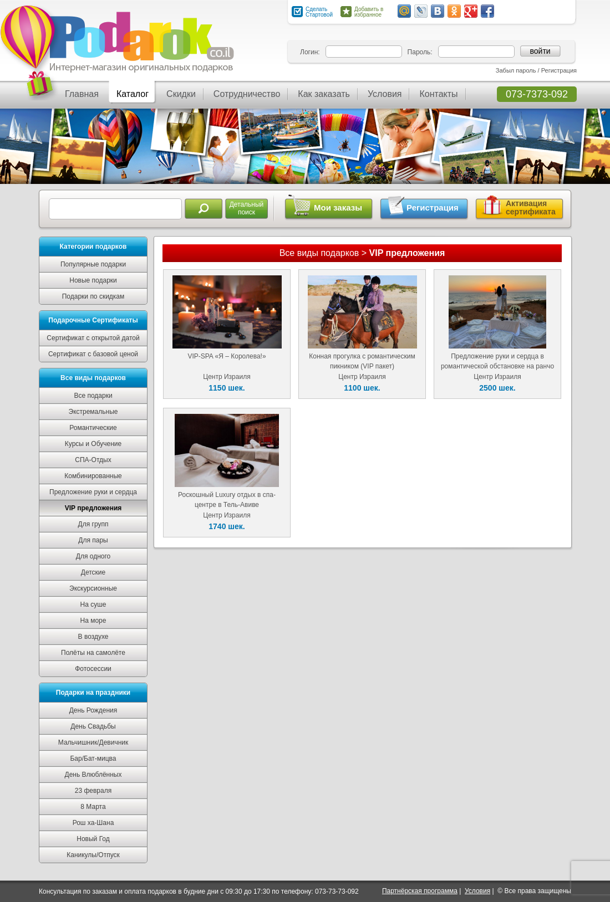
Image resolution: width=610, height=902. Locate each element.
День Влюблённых (93, 774)
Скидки (181, 94)
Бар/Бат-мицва (93, 758)
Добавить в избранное (368, 12)
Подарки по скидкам (93, 296)
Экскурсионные (93, 588)
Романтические (92, 428)
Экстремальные (93, 412)
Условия (385, 94)
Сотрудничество (247, 94)
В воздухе (93, 636)
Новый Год (93, 839)
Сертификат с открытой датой (93, 338)
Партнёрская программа (420, 891)
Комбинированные (93, 476)
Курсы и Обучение (93, 444)
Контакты (438, 94)
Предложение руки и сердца (93, 492)
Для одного (93, 556)
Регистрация (559, 70)
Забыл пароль (516, 70)
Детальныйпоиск (247, 208)
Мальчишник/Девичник (93, 742)
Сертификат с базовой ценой (93, 354)
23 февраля (93, 791)
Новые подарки (93, 280)
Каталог (132, 94)
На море (93, 620)
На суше (93, 604)
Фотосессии (93, 669)
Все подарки (93, 395)
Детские (93, 572)
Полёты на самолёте (93, 653)
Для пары (93, 540)
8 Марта (92, 807)
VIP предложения (93, 508)
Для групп (93, 524)
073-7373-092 (537, 94)
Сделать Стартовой (319, 12)
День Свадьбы (92, 726)
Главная (82, 94)
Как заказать (324, 94)
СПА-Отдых (93, 460)
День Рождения (93, 710)
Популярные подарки (93, 264)
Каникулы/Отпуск (93, 855)
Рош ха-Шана (93, 823)
